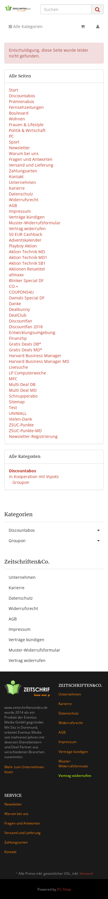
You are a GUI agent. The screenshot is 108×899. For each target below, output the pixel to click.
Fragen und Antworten (30, 159)
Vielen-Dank (20, 419)
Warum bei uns (24, 153)
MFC (13, 378)
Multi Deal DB (22, 384)
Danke (15, 303)
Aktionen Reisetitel (27, 269)
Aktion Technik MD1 (28, 257)
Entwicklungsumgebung (32, 332)
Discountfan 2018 (26, 326)
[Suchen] (66, 9)
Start (13, 90)
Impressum (20, 211)
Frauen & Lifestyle (26, 124)
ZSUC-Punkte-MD (25, 430)
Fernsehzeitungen (26, 107)
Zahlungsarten (23, 171)
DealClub (17, 315)
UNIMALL (17, 413)
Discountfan (20, 321)
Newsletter (19, 147)
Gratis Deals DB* (25, 344)
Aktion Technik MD (27, 251)
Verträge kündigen (27, 217)
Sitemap (17, 401)
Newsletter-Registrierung (33, 436)
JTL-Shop (64, 889)
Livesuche (18, 367)
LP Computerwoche (27, 373)
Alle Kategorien (26, 26)
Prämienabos (21, 101)
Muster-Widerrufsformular (34, 222)
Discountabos (22, 95)
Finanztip (18, 338)
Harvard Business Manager (35, 355)
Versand (86, 873)
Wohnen (17, 119)
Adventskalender (25, 240)
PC (11, 136)
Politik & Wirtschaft (27, 130)
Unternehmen (22, 182)
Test (13, 407)
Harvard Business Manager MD (39, 361)
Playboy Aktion (23, 246)
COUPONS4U (21, 292)
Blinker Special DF (26, 280)
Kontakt (16, 176)
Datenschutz (21, 194)
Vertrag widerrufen (27, 228)
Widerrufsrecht (23, 199)
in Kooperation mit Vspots (34, 476)
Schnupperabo (23, 396)
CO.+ (13, 286)
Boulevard (19, 113)
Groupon (20, 482)
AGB (13, 205)
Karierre (17, 188)
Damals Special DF (26, 298)
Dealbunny (19, 309)
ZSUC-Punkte (21, 425)
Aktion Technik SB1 (27, 263)
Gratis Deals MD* (25, 349)
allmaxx (16, 274)
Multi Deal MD (23, 390)
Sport (14, 142)
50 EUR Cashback (25, 234)
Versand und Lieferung (31, 165)
